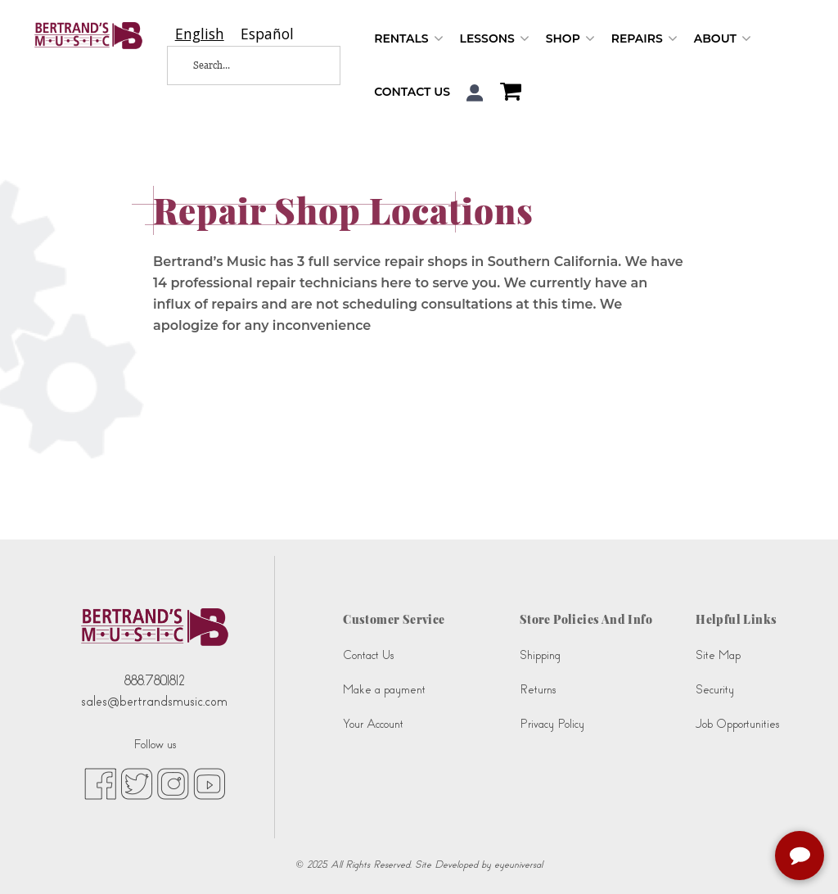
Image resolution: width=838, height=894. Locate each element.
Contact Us (412, 91)
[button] (475, 93)
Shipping (540, 655)
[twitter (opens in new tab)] (136, 782)
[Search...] (242, 65)
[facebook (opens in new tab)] (100, 782)
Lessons (494, 39)
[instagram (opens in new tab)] (173, 782)
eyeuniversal (518, 864)
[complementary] (801, 857)
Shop (570, 39)
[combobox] (199, 34)
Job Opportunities (737, 724)
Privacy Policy (552, 724)
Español (267, 34)
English (199, 34)
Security (715, 690)
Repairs (644, 39)
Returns (538, 690)
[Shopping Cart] (506, 93)
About (722, 39)
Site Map (718, 655)
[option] (267, 34)
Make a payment (384, 690)
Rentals (408, 39)
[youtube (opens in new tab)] (209, 782)
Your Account (373, 724)
